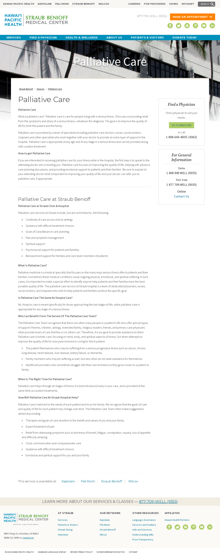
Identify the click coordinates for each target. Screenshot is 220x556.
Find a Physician (43, 37)
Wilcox (103, 4)
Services (13, 37)
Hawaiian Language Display (52, 552)
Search (205, 4)
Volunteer (63, 534)
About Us (114, 37)
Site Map (133, 552)
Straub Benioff (83, 4)
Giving (173, 4)
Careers (134, 4)
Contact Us (181, 196)
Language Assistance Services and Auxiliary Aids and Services (144, 524)
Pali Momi (62, 4)
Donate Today (184, 37)
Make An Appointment (190, 17)
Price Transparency (142, 539)
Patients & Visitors (147, 37)
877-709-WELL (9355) (158, 501)
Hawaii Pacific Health (18, 4)
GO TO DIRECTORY (181, 125)
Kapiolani (45, 4)
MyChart (188, 4)
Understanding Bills (143, 534)
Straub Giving (65, 529)
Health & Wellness (82, 37)
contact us (28, 537)
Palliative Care (55, 89)
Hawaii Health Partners (177, 520)
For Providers (155, 4)
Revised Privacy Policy (81, 552)
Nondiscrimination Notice (111, 552)
